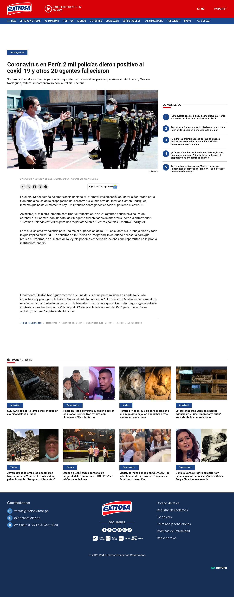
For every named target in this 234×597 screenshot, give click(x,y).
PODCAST (220, 8)
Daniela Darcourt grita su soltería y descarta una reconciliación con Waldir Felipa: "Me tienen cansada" (199, 476)
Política (68, 21)
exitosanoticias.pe (27, 518)
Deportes (96, 21)
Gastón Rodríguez (94, 323)
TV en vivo (164, 517)
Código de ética (168, 503)
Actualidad (52, 21)
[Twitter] (109, 530)
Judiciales (112, 21)
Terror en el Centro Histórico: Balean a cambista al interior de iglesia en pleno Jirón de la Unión (198, 128)
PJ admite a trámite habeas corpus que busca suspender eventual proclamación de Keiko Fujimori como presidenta (195, 141)
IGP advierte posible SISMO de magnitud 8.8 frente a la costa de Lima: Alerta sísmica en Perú (198, 117)
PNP (109, 323)
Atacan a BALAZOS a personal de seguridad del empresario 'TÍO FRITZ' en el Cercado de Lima (88, 476)
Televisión (173, 21)
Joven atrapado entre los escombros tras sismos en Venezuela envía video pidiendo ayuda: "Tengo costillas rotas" (31, 476)
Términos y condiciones (174, 524)
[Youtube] (114, 530)
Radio (187, 21)
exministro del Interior (71, 323)
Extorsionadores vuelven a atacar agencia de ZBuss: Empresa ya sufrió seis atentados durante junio (198, 414)
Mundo (81, 21)
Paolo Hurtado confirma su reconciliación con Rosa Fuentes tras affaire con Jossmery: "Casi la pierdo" (88, 414)
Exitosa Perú (155, 21)
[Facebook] (104, 530)
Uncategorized (17, 52)
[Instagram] (119, 530)
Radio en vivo (166, 538)
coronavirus (51, 323)
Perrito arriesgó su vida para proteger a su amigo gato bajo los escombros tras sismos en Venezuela (144, 414)
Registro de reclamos (172, 510)
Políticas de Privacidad (173, 531)
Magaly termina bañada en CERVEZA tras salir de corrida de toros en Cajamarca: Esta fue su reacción (144, 476)
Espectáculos (132, 21)
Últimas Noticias (30, 21)
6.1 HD (201, 8)
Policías (119, 323)
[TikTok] (129, 530)
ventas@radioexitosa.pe (31, 511)
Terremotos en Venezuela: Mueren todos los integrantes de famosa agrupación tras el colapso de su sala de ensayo (198, 169)
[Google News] (124, 530)
